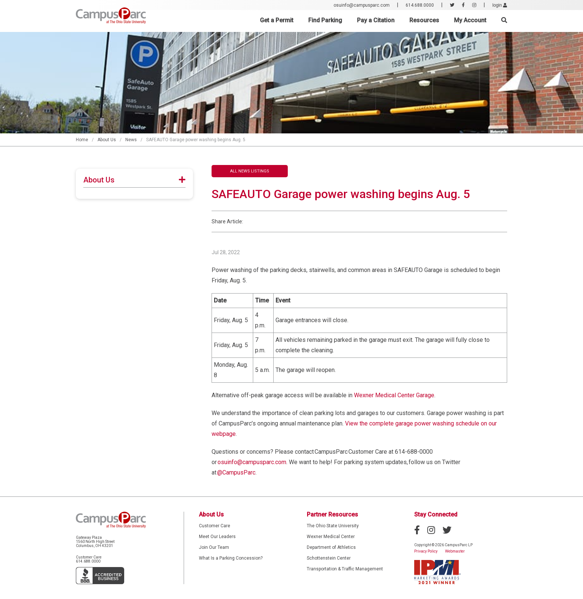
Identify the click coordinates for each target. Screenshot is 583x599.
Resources (424, 20)
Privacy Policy (426, 551)
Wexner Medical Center (331, 536)
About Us (106, 139)
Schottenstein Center (329, 558)
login (499, 5)
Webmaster (455, 551)
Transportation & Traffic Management (345, 569)
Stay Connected (435, 514)
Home (82, 139)
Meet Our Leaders (217, 536)
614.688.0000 (420, 5)
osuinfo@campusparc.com (362, 5)
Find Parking (325, 20)
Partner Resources (332, 514)
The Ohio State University (333, 525)
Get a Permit (276, 20)
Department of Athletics (331, 547)
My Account (470, 20)
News (131, 139)
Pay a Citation (375, 20)
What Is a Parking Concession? (230, 558)
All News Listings (249, 171)
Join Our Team (214, 547)
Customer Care (214, 525)
